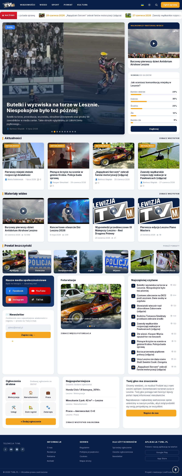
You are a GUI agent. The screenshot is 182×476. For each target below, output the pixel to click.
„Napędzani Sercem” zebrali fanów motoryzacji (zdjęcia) (112, 173)
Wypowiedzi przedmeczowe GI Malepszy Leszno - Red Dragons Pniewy (113, 230)
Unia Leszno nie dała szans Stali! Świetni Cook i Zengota (152, 360)
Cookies (83, 456)
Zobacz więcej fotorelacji (76, 333)
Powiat (68, 4)
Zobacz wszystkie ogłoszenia (82, 422)
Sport (55, 4)
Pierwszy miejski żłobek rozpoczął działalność (19, 173)
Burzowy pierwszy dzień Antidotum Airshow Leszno (21, 229)
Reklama (51, 456)
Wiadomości (27, 4)
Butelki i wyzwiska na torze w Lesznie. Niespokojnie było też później (152, 288)
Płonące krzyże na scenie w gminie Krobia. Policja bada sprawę (66, 175)
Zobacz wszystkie (169, 138)
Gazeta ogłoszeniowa (122, 452)
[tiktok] (22, 449)
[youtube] (11, 449)
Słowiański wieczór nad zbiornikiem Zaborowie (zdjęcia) (149, 309)
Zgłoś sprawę (170, 5)
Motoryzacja (13, 394)
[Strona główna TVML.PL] (8, 5)
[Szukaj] (156, 4)
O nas (50, 447)
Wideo (43, 4)
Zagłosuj (153, 129)
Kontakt (50, 461)
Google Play (162, 452)
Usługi (13, 409)
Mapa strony (85, 461)
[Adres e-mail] (28, 328)
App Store (162, 458)
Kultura (82, 4)
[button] (175, 469)
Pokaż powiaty (171, 246)
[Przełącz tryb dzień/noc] (149, 4)
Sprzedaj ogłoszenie (122, 447)
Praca (48, 394)
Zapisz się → (28, 335)
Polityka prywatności (89, 452)
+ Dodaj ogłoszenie (31, 421)
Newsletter (117, 456)
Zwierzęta (48, 409)
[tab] (52, 131)
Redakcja (51, 452)
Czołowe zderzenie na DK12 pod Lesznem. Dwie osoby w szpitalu (151, 298)
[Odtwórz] (154, 43)
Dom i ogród (30, 409)
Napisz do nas (151, 413)
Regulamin (84, 447)
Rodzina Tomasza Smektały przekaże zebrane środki (151, 317)
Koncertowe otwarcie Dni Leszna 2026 (65, 229)
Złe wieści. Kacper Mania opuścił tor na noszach (150, 335)
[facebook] (5, 449)
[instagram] (17, 449)
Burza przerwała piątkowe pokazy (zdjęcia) (150, 353)
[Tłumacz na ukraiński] (142, 4)
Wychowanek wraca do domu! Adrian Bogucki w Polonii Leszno (62, 111)
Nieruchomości (31, 394)
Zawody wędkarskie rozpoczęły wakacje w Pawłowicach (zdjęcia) (153, 175)
